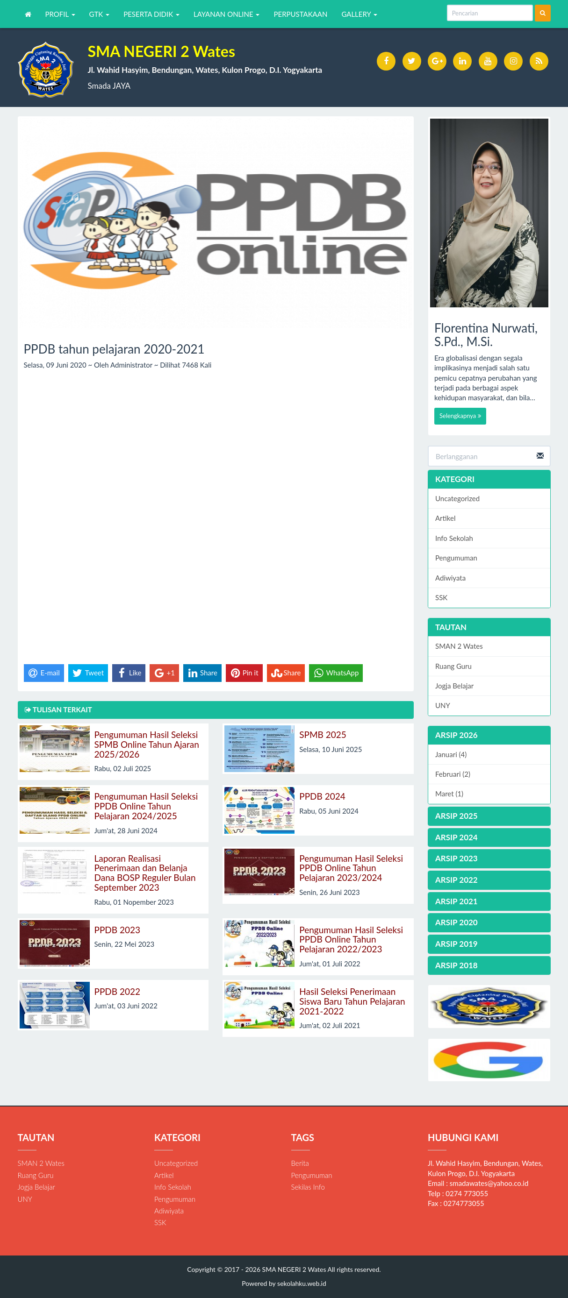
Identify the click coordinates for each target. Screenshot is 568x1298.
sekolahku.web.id (301, 1283)
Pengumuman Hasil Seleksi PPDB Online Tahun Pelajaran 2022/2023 (351, 939)
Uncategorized (457, 498)
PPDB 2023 (117, 929)
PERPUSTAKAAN (300, 14)
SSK (441, 597)
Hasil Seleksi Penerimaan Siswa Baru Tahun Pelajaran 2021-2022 (352, 1001)
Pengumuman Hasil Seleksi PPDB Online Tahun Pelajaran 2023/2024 (351, 868)
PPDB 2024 (322, 796)
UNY (442, 705)
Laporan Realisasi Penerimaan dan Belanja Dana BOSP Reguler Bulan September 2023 (145, 873)
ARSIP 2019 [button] (456, 944)
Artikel (445, 518)
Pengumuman (456, 557)
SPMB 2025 (322, 734)
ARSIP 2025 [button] (456, 816)
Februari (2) (452, 774)
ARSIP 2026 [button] (456, 735)
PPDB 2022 (117, 991)
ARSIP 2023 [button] (456, 858)
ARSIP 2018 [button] (456, 965)
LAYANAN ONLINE (227, 14)
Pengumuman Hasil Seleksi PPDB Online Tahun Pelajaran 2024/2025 (146, 806)
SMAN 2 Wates (459, 646)
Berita (300, 1163)
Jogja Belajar (454, 685)
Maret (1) (449, 793)
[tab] (489, 735)
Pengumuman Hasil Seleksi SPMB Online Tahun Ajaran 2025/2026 (146, 744)
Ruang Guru (453, 666)
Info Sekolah (454, 538)
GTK (99, 14)
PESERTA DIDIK (151, 14)
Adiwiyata (450, 578)
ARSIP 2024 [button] (456, 837)
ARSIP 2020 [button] (456, 922)
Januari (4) (451, 754)
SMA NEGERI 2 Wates (293, 1269)
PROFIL (60, 14)
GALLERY (359, 14)
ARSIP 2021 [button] (456, 901)
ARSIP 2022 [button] (456, 880)
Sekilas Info (308, 1187)
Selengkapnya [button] (460, 415)
